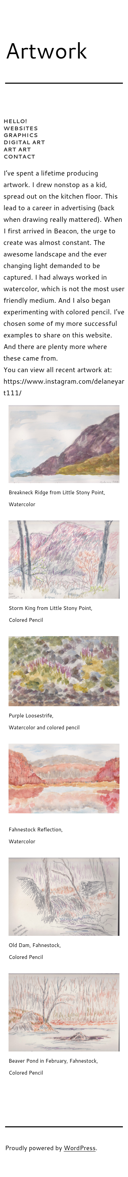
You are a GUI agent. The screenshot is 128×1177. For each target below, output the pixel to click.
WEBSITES (20, 128)
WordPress (80, 1147)
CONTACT (19, 156)
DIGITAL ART (24, 142)
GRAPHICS (20, 135)
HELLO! (15, 121)
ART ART (17, 149)
